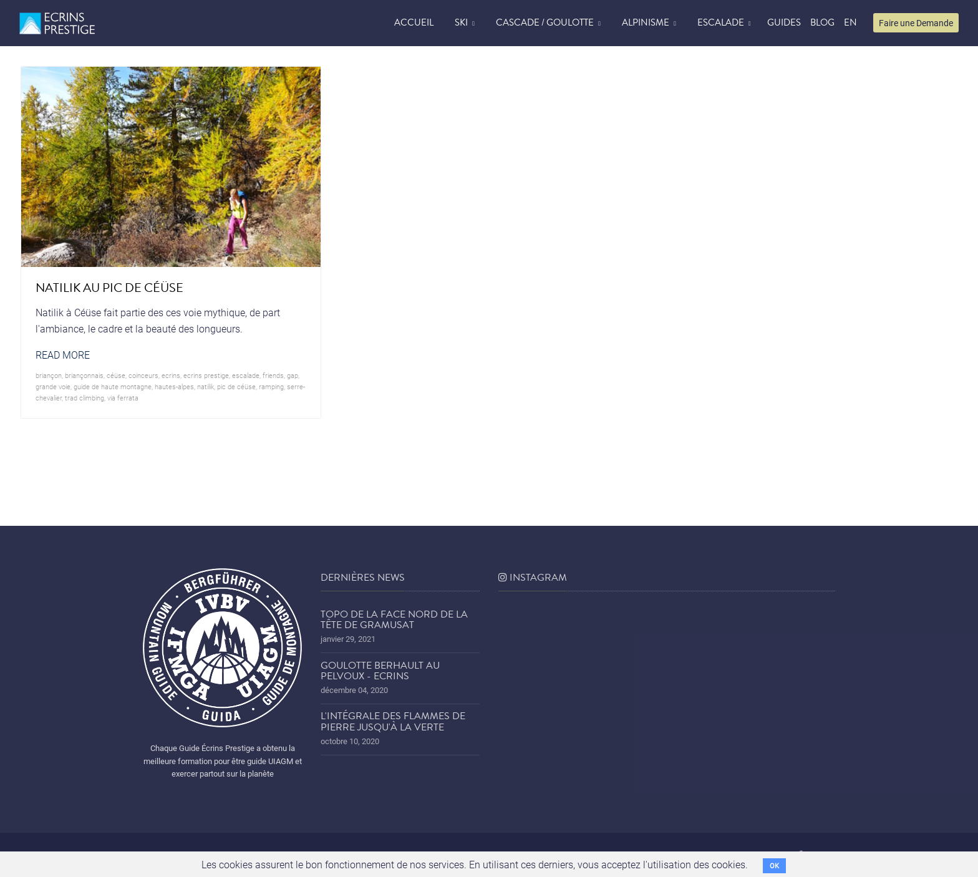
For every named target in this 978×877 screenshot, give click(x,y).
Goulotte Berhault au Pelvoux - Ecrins (380, 671)
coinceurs (143, 375)
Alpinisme (645, 22)
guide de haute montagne (113, 386)
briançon (49, 375)
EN (850, 22)
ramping (271, 386)
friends (273, 375)
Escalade (720, 22)
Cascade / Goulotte (545, 22)
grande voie (53, 386)
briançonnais (84, 375)
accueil (413, 22)
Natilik (205, 386)
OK (774, 865)
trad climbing (84, 397)
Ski (461, 22)
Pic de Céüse (236, 386)
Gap (292, 375)
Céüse (116, 375)
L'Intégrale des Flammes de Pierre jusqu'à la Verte (393, 722)
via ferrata (122, 397)
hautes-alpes (174, 386)
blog (822, 22)
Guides (784, 22)
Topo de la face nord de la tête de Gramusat (394, 620)
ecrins (171, 375)
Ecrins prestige (206, 375)
